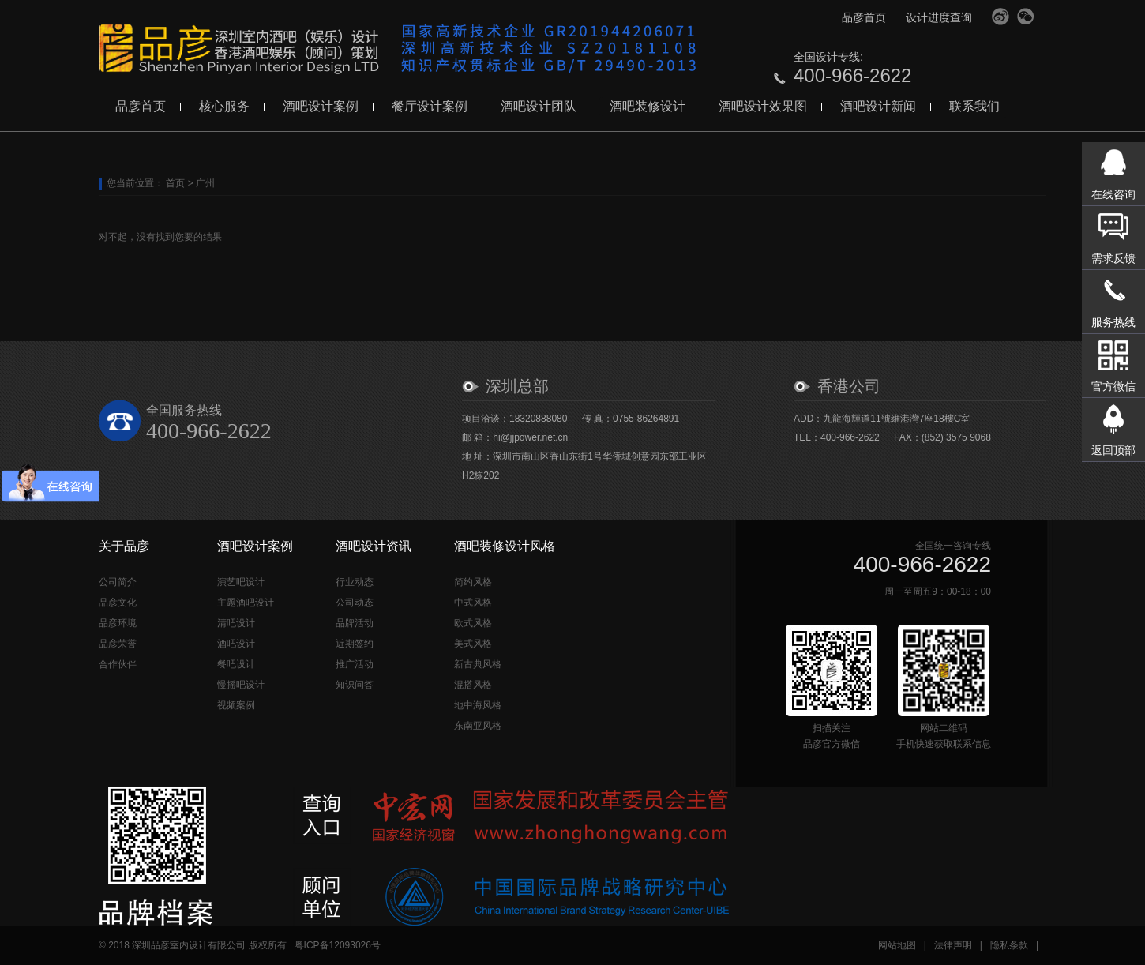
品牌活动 (355, 623)
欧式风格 (473, 623)
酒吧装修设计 (647, 106)
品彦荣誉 (118, 643)
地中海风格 (477, 705)
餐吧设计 (236, 664)
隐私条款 (1009, 945)
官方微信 (1025, 16)
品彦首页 (864, 17)
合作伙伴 (118, 664)
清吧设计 (236, 623)
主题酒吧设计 (245, 602)
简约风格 (473, 582)
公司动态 (355, 602)
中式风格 (473, 602)
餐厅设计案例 (429, 106)
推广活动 (355, 664)
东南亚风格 (477, 725)
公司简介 (118, 582)
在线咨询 (1113, 194)
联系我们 (974, 106)
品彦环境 (118, 623)
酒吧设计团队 (538, 106)
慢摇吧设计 (241, 684)
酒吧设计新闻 (878, 106)
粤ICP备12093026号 (338, 945)
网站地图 (897, 945)
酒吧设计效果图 (763, 106)
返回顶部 (1113, 450)
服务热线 (1113, 322)
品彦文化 (118, 602)
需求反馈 (1113, 258)
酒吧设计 (236, 643)
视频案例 (236, 705)
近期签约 (355, 643)
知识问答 (355, 684)
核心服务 (224, 106)
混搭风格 (473, 684)
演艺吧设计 (241, 582)
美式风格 (473, 643)
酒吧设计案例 (321, 106)
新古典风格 (477, 664)
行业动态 (355, 582)
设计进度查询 (939, 17)
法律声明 (953, 945)
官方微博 (1000, 16)
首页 (175, 183)
